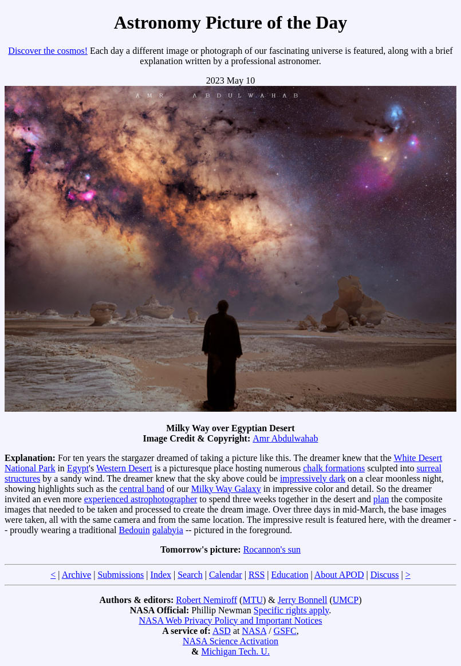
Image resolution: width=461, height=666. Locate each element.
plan (381, 499)
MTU (252, 600)
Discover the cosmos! (48, 51)
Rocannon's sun (272, 549)
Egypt (78, 468)
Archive (77, 575)
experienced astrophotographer (141, 499)
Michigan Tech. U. (235, 651)
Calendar (225, 575)
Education (290, 575)
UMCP (345, 600)
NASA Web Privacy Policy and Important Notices (230, 620)
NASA (254, 631)
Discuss (385, 575)
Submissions (120, 575)
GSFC (285, 631)
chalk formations (334, 468)
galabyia (167, 530)
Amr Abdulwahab (285, 438)
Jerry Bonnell (303, 600)
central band (141, 489)
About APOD (339, 575)
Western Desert (124, 468)
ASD (221, 631)
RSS (257, 575)
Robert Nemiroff (206, 600)
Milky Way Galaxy (226, 489)
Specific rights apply (291, 610)
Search (190, 575)
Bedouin (134, 530)
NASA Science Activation (230, 641)
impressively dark (312, 478)
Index (161, 575)
